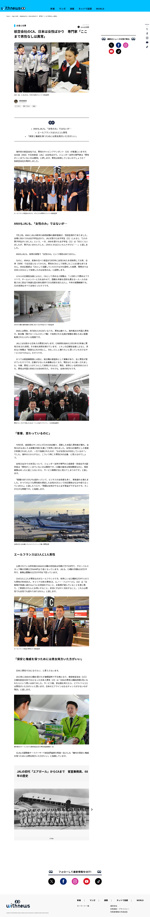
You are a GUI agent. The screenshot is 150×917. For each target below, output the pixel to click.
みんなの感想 (83, 27)
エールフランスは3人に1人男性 (52, 132)
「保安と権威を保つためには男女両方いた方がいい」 (52, 136)
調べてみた (26, 106)
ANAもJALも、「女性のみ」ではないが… (52, 128)
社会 (34, 106)
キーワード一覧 (83, 906)
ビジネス (17, 106)
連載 (72, 8)
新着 (52, 8)
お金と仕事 (15, 16)
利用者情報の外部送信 (119, 912)
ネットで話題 (85, 8)
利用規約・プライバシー (119, 909)
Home (8, 16)
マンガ (62, 8)
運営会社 (113, 906)
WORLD (100, 8)
